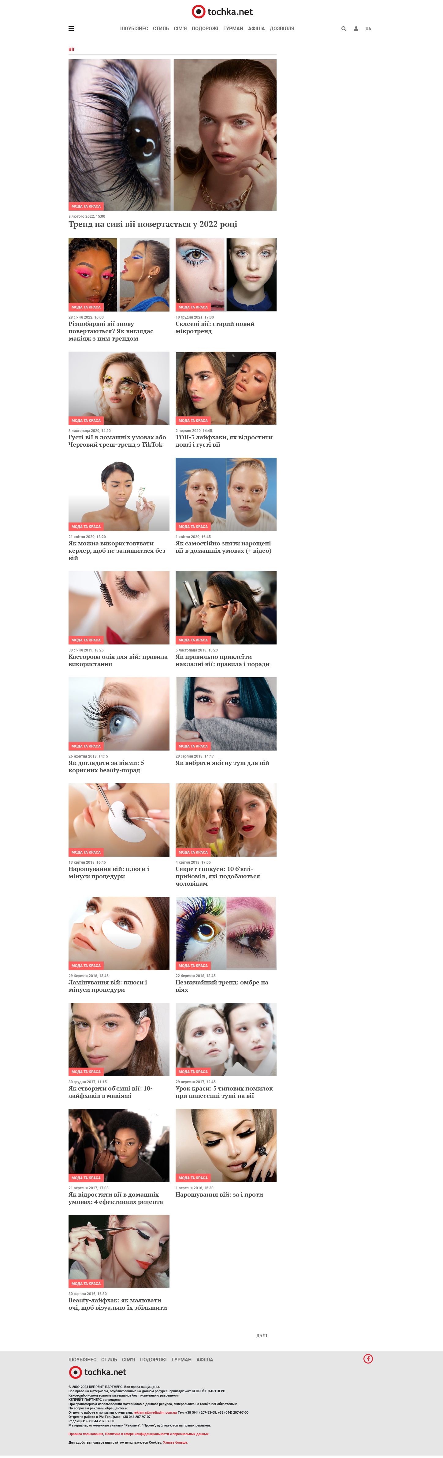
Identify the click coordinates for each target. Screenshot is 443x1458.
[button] (356, 29)
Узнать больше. (175, 1443)
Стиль (161, 28)
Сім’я (180, 28)
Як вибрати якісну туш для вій (222, 763)
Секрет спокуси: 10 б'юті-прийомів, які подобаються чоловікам (218, 876)
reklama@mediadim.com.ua (155, 1413)
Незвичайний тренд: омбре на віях (222, 986)
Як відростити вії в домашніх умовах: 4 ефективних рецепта (116, 1198)
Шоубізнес (134, 28)
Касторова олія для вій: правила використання (118, 660)
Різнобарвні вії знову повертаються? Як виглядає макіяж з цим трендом (111, 330)
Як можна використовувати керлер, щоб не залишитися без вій (117, 550)
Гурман (233, 28)
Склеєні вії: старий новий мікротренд (215, 327)
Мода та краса (86, 206)
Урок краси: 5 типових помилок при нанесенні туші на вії (224, 1092)
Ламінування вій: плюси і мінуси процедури (108, 986)
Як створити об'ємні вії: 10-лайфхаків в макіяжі (111, 1092)
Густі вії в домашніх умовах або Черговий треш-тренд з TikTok (117, 440)
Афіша (256, 28)
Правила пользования (86, 1434)
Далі (261, 1336)
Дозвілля (282, 28)
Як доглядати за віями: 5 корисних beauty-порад (106, 766)
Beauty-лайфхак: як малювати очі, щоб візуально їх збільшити (118, 1304)
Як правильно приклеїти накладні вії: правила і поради (223, 660)
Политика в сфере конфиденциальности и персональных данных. (157, 1434)
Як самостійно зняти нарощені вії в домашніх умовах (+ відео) (224, 547)
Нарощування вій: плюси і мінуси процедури (109, 872)
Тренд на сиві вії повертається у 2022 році (153, 224)
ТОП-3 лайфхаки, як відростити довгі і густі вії (224, 440)
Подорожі (205, 28)
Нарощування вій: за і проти (219, 1194)
